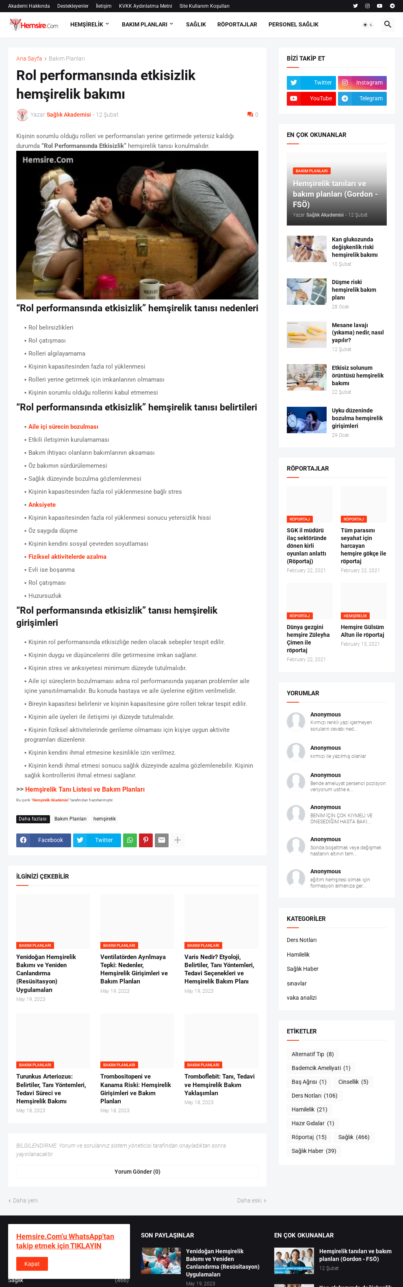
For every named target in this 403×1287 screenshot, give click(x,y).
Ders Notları (301, 940)
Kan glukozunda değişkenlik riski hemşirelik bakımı (355, 247)
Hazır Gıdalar (313, 1124)
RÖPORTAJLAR (237, 24)
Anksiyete (42, 504)
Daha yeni (25, 1200)
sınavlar (297, 983)
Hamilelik (298, 954)
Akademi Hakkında (29, 6)
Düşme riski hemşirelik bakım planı (354, 290)
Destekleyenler (73, 6)
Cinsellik (353, 1082)
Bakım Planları (67, 59)
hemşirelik (104, 819)
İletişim (104, 6)
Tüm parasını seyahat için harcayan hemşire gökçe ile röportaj (363, 545)
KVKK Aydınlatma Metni (145, 6)
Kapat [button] (32, 1264)
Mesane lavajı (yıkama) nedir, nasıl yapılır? (358, 333)
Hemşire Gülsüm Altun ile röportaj (362, 631)
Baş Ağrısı (309, 1082)
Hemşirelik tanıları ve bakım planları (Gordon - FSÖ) (355, 1255)
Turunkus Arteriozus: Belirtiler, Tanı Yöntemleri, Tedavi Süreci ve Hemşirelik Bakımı (51, 1089)
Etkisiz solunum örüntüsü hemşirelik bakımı (358, 375)
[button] (368, 25)
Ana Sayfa (29, 59)
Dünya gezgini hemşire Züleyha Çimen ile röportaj (308, 638)
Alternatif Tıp (313, 1054)
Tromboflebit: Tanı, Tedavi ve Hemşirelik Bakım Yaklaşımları (219, 1085)
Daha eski (249, 1200)
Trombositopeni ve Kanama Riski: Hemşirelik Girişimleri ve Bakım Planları (135, 1089)
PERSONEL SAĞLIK (293, 24)
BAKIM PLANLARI (144, 24)
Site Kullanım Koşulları (205, 6)
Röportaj (309, 1137)
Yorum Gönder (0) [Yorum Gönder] (137, 1171)
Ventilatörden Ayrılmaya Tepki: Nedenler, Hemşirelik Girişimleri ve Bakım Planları (134, 969)
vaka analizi (301, 997)
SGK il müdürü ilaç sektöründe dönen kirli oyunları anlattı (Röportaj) (307, 545)
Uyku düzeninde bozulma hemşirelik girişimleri (357, 418)
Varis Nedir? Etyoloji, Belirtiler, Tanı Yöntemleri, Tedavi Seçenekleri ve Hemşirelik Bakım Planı (219, 969)
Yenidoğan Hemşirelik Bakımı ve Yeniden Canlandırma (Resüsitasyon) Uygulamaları (46, 973)
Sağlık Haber (302, 969)
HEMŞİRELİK (86, 24)
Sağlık (354, 1137)
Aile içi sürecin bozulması (63, 426)
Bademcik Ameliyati (321, 1068)
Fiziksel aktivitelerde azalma (67, 556)
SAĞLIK (196, 24)
